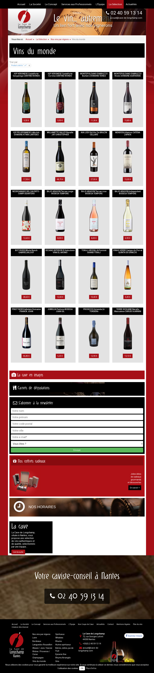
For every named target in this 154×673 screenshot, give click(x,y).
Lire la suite (18, 552)
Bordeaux (36, 641)
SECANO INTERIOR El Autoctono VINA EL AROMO (60, 251)
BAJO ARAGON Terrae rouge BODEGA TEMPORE (60, 192)
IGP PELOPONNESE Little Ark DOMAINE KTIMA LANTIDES (26, 133)
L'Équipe (72, 624)
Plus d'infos (91, 668)
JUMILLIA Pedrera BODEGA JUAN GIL (60, 310)
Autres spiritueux (63, 644)
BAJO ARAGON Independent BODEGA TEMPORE (128, 192)
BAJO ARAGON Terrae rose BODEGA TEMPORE (93, 192)
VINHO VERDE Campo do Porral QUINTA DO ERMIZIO (127, 251)
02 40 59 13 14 (81, 595)
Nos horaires (42, 507)
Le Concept (36, 624)
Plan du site (137, 624)
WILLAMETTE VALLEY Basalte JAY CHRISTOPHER (60, 133)
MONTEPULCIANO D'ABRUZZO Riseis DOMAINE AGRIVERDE (127, 75)
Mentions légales (123, 624)
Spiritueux (59, 634)
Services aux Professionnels (54, 624)
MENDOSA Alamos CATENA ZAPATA (127, 133)
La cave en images (30, 375)
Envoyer (77, 450)
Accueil (15, 624)
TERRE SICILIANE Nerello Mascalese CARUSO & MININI (127, 310)
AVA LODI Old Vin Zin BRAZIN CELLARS (94, 133)
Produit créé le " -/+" (19, 65)
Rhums (58, 641)
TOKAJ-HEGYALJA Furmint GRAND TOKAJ (94, 251)
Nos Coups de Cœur (86, 624)
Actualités (100, 624)
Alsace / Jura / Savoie (42, 648)
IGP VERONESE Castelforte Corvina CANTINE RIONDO (60, 75)
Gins (57, 661)
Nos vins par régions (41, 634)
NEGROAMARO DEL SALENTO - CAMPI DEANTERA (26, 192)
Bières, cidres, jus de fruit (64, 649)
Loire (34, 638)
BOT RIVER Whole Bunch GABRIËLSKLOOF (26, 251)
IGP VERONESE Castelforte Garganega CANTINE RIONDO (26, 75)
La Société (24, 624)
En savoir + (135, 488)
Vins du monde (39, 661)
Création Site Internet (20, 627)
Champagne (38, 658)
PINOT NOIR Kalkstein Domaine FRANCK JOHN (26, 310)
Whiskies (59, 638)
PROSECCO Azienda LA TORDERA (93, 310)
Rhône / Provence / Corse (41, 652)
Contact (110, 624)
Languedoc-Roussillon (42, 644)
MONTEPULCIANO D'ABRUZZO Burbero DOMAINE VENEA (94, 75)
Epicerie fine (60, 654)
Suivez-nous (134, 635)
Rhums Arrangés (63, 658)
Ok (82, 668)
